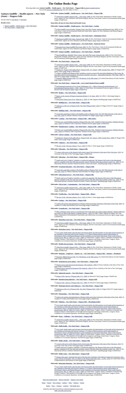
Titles (70, 383)
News (53, 386)
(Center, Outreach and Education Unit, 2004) (87, 29)
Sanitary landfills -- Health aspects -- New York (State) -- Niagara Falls (81, 13)
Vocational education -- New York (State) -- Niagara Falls (76, 166)
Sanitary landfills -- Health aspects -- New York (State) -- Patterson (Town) (82, 44)
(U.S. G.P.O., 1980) (89, 235)
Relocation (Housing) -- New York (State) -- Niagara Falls (76, 363)
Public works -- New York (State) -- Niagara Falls (74, 354)
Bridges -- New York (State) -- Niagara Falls (72, 93)
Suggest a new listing (77, 380)
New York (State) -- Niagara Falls (14, 27)
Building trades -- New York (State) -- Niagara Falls (75, 110)
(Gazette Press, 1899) (85, 70)
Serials (82, 383)
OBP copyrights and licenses (62, 390)
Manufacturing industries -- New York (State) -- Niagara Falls (78, 279)
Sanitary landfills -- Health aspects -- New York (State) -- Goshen (79, 26)
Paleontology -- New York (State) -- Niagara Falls (74, 294)
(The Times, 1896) (89, 74)
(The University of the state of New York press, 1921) (88, 152)
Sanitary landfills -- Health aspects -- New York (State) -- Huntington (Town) (82, 36)
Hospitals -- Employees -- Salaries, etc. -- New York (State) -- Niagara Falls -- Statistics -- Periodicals (90, 253)
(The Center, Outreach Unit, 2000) (72, 39)
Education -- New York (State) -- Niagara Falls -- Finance (76, 157)
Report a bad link (64, 380)
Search (49, 383)
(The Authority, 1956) (76, 265)
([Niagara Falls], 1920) (78, 289)
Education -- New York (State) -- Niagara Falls (73, 149)
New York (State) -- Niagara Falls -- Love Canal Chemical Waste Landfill (81, 83)
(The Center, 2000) (73, 16)
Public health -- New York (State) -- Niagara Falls (74, 326)
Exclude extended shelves (91, 8)
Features (59, 386)
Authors (64, 383)
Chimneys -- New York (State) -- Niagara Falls (73, 142)
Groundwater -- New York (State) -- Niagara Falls (74, 208)
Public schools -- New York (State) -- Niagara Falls (74, 340)
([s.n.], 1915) (70, 146)
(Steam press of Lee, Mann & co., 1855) (71, 99)
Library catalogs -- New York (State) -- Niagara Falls (75, 134)
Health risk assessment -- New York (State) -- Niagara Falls (77, 244)
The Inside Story (75, 386)
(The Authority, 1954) (73, 268)
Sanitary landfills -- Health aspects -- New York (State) (21, 26)
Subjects (75, 383)
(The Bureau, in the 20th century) (77, 78)
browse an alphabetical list (54, 10)
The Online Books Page (63, 3)
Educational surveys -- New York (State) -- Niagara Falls (76, 175)
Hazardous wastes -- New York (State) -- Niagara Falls (75, 229)
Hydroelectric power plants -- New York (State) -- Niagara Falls (78, 261)
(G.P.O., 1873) (89, 357)
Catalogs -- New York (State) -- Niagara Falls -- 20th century (77, 118)
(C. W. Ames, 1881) (77, 96)
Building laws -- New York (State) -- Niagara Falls (74, 102)
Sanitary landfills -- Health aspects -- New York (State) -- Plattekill (79, 52)
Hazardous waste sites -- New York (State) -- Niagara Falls (77, 219)
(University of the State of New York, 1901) (89, 203)
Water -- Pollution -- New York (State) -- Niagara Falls (75, 316)
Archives (65, 386)
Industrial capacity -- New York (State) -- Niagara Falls (76, 273)
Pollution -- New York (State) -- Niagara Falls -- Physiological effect (79, 302)
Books (48, 386)
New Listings (57, 383)
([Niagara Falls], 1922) (78, 106)
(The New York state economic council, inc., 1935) (87, 161)
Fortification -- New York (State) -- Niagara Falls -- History (77, 194)
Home (43, 383)
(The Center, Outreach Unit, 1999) (82, 55)
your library (15, 19)
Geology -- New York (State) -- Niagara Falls (72, 200)
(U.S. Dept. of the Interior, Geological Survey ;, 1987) (89, 212)
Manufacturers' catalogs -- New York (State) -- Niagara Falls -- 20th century (82, 126)
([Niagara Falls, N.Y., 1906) (71, 276)
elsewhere (24, 19)
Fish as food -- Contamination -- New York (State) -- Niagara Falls (79, 184)
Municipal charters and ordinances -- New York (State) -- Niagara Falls (81, 286)
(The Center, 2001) (71, 47)
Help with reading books (50, 380)
